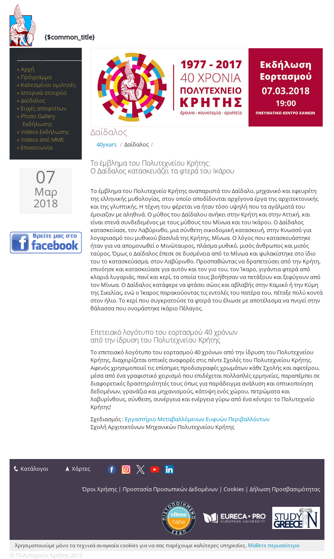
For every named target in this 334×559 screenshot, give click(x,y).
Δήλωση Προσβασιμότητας (285, 489)
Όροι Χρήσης (99, 489)
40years (107, 144)
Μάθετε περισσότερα (273, 545)
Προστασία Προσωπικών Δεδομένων (170, 489)
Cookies (234, 489)
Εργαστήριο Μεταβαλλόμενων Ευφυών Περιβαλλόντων (197, 419)
